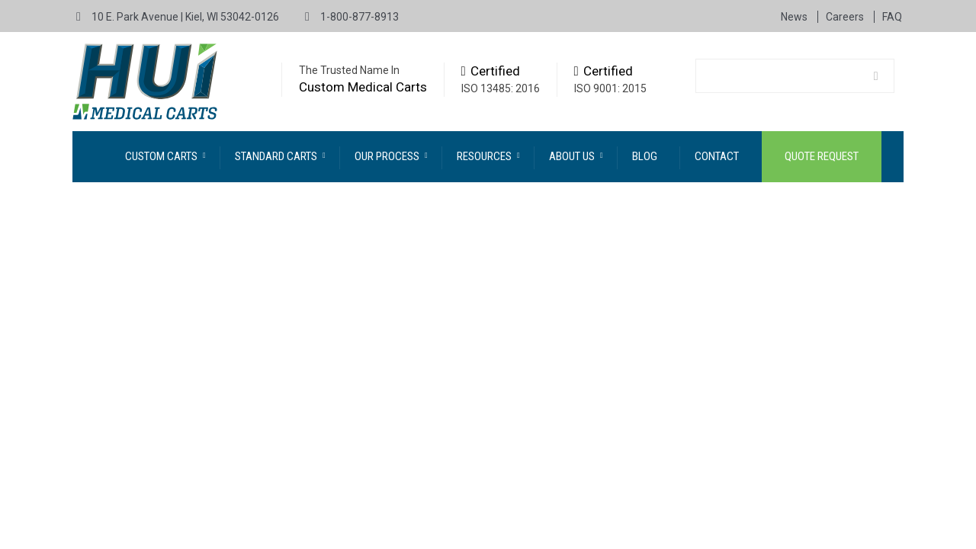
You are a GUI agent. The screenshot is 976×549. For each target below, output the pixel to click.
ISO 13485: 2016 (500, 88)
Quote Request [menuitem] (822, 156)
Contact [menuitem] (717, 156)
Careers (846, 17)
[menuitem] (165, 156)
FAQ (892, 17)
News (795, 17)
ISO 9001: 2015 (610, 88)
